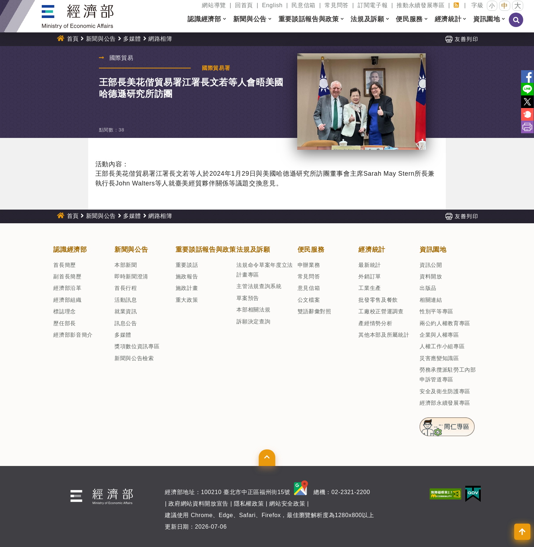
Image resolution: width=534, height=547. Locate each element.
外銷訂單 (369, 276)
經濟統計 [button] (448, 19)
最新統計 (369, 265)
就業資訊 (125, 311)
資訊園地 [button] (486, 19)
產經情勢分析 (375, 323)
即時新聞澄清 (131, 276)
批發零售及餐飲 (378, 300)
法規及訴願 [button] (367, 19)
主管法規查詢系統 (258, 286)
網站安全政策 (287, 504)
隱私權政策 (249, 504)
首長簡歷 (64, 265)
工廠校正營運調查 (380, 311)
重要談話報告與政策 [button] (309, 19)
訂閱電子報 (373, 5)
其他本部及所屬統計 (383, 335)
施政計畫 (187, 288)
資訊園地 (433, 249)
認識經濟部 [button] (204, 19)
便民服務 (311, 249)
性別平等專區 (436, 311)
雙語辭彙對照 (314, 311)
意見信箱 (309, 288)
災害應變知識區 (439, 358)
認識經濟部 (70, 249)
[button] (224, 19)
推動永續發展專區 (420, 5)
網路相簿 (160, 39)
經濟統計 (371, 249)
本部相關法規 (253, 309)
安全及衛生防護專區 (445, 391)
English (272, 5)
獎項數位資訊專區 (136, 346)
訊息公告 (125, 323)
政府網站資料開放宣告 (198, 504)
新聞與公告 (101, 39)
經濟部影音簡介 (73, 335)
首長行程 (125, 288)
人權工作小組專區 (442, 346)
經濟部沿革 (67, 288)
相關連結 (431, 300)
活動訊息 (125, 300)
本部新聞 (125, 265)
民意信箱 (303, 5)
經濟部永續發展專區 (445, 403)
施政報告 (187, 276)
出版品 (428, 288)
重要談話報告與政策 (206, 249)
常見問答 (337, 5)
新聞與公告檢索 (134, 358)
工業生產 (369, 288)
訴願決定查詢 (253, 321)
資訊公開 (431, 265)
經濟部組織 (67, 300)
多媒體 (132, 39)
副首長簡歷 (67, 276)
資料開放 (431, 276)
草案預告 (247, 298)
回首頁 (244, 5)
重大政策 (187, 300)
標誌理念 (64, 311)
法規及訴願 (253, 249)
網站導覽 (214, 5)
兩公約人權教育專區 (445, 323)
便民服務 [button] (409, 19)
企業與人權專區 (439, 335)
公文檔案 (309, 300)
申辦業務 (309, 265)
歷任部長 (64, 323)
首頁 (73, 39)
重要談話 (187, 265)
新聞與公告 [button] (250, 19)
